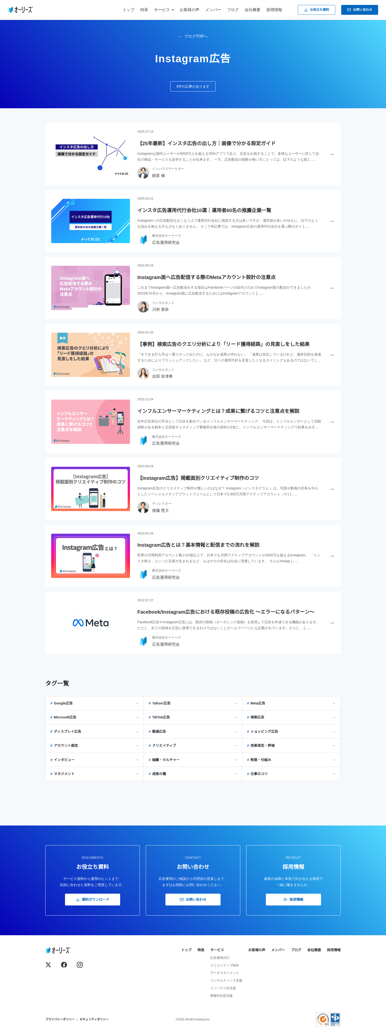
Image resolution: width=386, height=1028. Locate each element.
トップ (128, 10)
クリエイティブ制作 (224, 965)
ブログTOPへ (196, 36)
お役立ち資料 (316, 10)
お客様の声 (189, 10)
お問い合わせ (359, 10)
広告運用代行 (219, 958)
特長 (144, 10)
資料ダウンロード (92, 900)
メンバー (213, 10)
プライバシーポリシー (60, 1019)
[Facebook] (64, 965)
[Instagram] (80, 965)
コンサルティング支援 (226, 980)
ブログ (233, 10)
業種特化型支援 (221, 995)
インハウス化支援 (223, 988)
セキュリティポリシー (94, 1019)
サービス (217, 950)
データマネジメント (224, 973)
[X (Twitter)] (48, 965)
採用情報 (274, 10)
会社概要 (252, 10)
